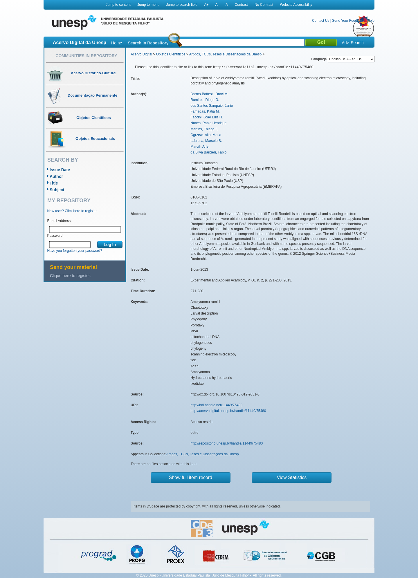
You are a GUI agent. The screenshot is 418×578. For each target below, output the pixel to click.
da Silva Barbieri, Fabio (208, 152)
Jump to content (118, 5)
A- (217, 5)
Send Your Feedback (348, 21)
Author (56, 176)
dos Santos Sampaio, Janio (211, 106)
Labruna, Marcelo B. (206, 141)
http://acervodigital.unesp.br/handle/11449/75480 (228, 411)
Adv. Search (352, 42)
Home (116, 43)
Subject (57, 189)
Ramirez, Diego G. (204, 100)
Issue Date (60, 169)
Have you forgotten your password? (74, 251)
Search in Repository (148, 43)
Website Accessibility (296, 5)
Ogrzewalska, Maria (205, 135)
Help (370, 21)
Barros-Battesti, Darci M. (209, 94)
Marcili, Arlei (199, 146)
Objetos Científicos (170, 54)
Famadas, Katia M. (205, 111)
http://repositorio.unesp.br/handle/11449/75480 (226, 443)
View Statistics (292, 477)
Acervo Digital (141, 54)
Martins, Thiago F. (204, 129)
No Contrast (264, 5)
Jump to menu (148, 5)
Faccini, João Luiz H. (206, 117)
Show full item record (190, 477)
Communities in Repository (86, 55)
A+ (206, 5)
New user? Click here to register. (72, 211)
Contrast (241, 5)
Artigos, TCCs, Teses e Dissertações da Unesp (225, 54)
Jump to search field (181, 5)
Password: (55, 236)
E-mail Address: (59, 221)
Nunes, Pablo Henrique (208, 123)
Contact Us (320, 21)
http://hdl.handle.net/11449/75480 (216, 405)
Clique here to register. (70, 275)
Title (54, 183)
